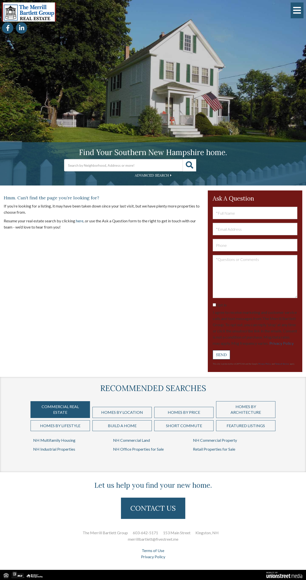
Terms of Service (282, 364)
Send (221, 354)
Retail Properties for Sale (214, 449)
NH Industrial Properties (54, 449)
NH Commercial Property (215, 440)
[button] (189, 165)
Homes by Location (122, 412)
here (79, 220)
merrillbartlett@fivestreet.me (153, 539)
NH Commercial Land (131, 440)
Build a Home (122, 425)
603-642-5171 (145, 532)
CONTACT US (153, 508)
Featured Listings (246, 425)
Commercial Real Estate (60, 409)
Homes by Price (184, 412)
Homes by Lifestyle (60, 425)
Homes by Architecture (246, 409)
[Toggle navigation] (297, 10)
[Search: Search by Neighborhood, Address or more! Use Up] (123, 165)
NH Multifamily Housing (54, 440)
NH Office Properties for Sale (138, 449)
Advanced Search (152, 175)
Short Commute (184, 425)
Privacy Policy (281, 343)
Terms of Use (153, 550)
